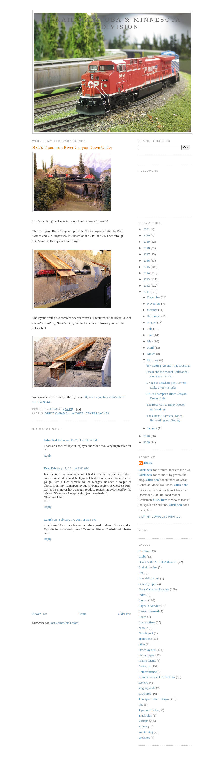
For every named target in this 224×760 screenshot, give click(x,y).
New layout (146, 633)
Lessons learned (149, 611)
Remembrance (148, 671)
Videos (143, 726)
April (151, 347)
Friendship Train (149, 578)
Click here (145, 469)
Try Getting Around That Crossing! (168, 365)
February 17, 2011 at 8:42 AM (70, 468)
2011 (147, 292)
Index (142, 595)
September (154, 316)
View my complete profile (160, 516)
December (154, 297)
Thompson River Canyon (154, 699)
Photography (147, 655)
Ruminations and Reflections (157, 677)
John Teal (50, 440)
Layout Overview (150, 606)
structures (145, 693)
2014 (147, 273)
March (151, 354)
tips (141, 704)
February (153, 360)
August (152, 322)
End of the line (148, 567)
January (152, 428)
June (150, 335)
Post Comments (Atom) (64, 623)
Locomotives (147, 622)
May (150, 341)
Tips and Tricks (148, 710)
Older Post (124, 614)
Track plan (145, 715)
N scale (143, 628)
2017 (147, 254)
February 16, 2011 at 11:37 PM (77, 440)
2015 (147, 267)
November (154, 303)
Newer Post (39, 614)
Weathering (146, 732)
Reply (47, 455)
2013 (147, 279)
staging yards (147, 688)
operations (145, 638)
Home (82, 614)
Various (143, 721)
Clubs (142, 556)
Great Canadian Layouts (64, 413)
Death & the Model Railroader (158, 562)
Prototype (145, 666)
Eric (47, 468)
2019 (147, 241)
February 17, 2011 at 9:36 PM (77, 519)
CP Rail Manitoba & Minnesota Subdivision (112, 23)
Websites (144, 737)
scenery (143, 682)
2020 (147, 235)
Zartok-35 (51, 519)
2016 (147, 260)
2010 (147, 436)
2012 (147, 285)
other (142, 644)
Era (141, 573)
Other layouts (97, 413)
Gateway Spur (148, 584)
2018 (147, 248)
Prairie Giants (147, 660)
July (150, 328)
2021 (147, 229)
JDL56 (148, 463)
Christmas (145, 551)
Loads (142, 617)
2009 (147, 442)
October (152, 310)
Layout (143, 600)
